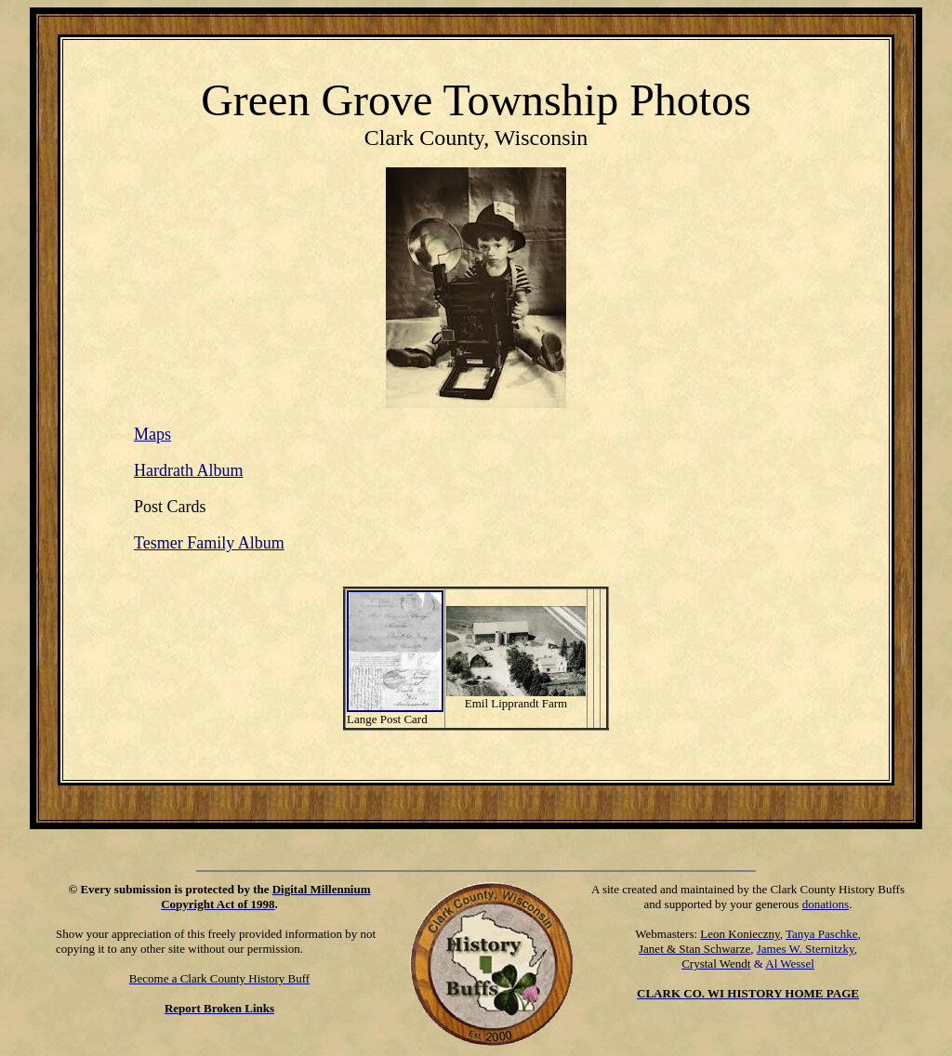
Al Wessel (789, 963)
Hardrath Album (188, 470)
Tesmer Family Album (209, 543)
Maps (152, 434)
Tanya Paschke (821, 934)
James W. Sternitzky (805, 949)
